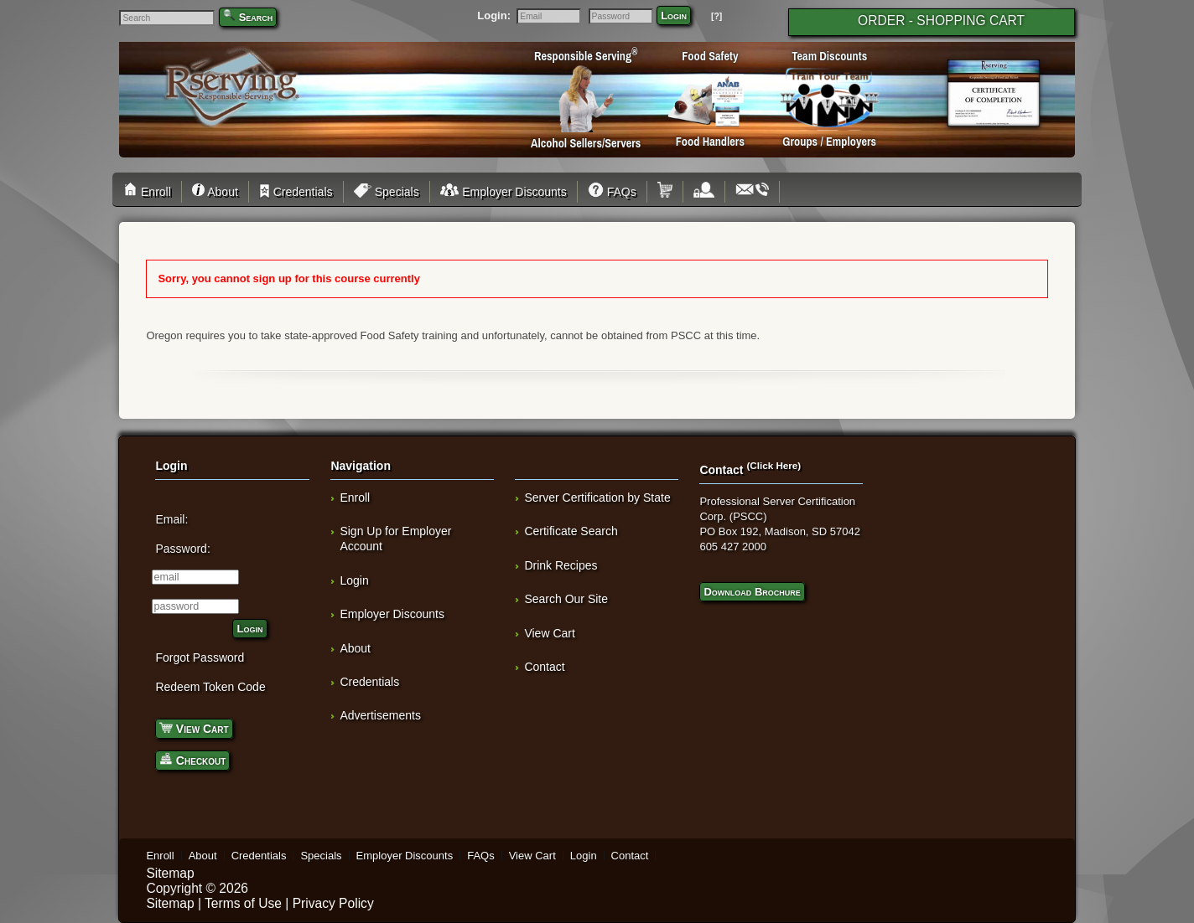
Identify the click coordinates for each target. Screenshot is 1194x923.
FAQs (612, 192)
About (215, 192)
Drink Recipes (560, 565)
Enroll (149, 192)
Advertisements (380, 715)
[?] (716, 16)
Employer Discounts (503, 192)
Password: (182, 548)
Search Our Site (566, 599)
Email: (171, 519)
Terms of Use (243, 903)
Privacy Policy (333, 903)
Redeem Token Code (210, 687)
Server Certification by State (597, 497)
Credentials (296, 192)
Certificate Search (570, 531)
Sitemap (170, 873)
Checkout (192, 759)
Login (674, 15)
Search (256, 17)
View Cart (193, 727)
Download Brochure (751, 591)
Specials (386, 192)
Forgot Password (199, 657)
